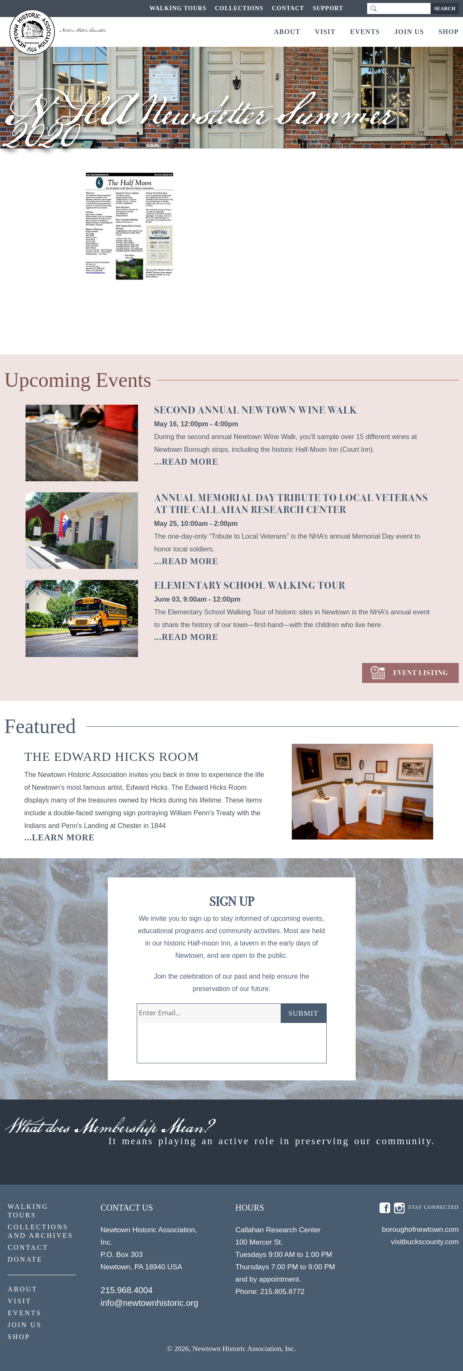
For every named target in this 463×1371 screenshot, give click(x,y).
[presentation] (202, 1046)
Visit (325, 31)
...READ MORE (186, 461)
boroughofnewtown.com (420, 1229)
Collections (239, 8)
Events (365, 31)
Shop (448, 31)
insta (399, 1208)
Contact (288, 8)
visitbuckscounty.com (425, 1242)
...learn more (59, 837)
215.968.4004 (126, 1290)
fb (385, 1208)
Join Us (409, 31)
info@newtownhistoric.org (149, 1303)
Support (328, 8)
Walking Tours (178, 8)
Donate (25, 1259)
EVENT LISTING (420, 672)
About (287, 31)
